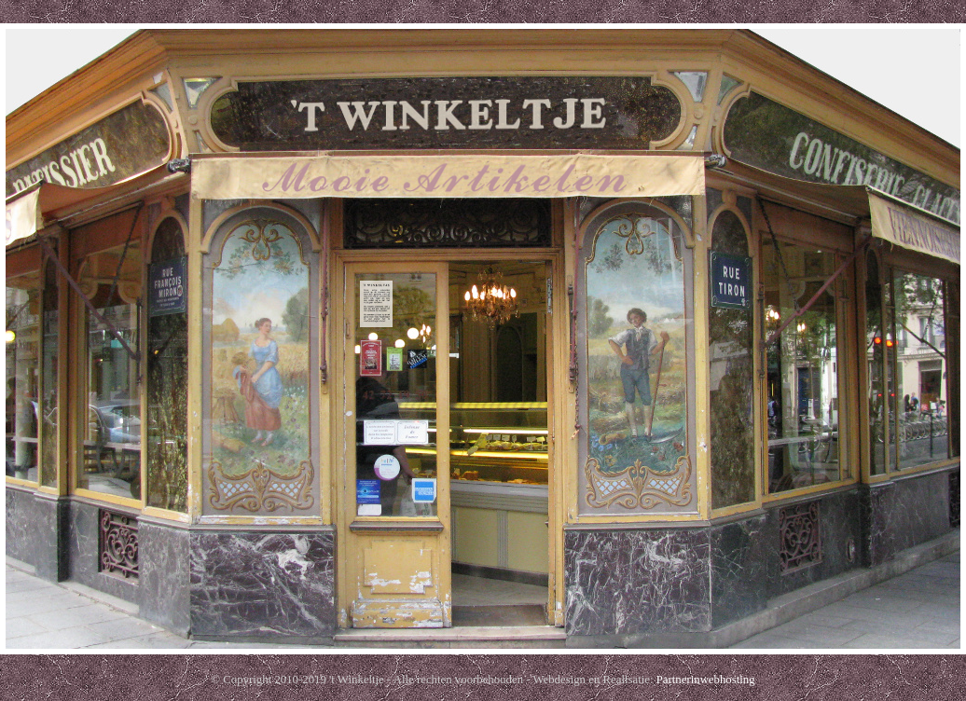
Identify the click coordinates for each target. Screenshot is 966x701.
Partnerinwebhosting (705, 679)
